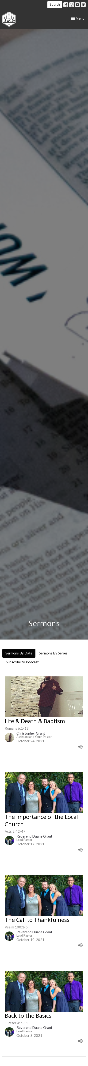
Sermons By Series (53, 653)
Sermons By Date (18, 653)
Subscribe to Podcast (22, 662)
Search (55, 4)
